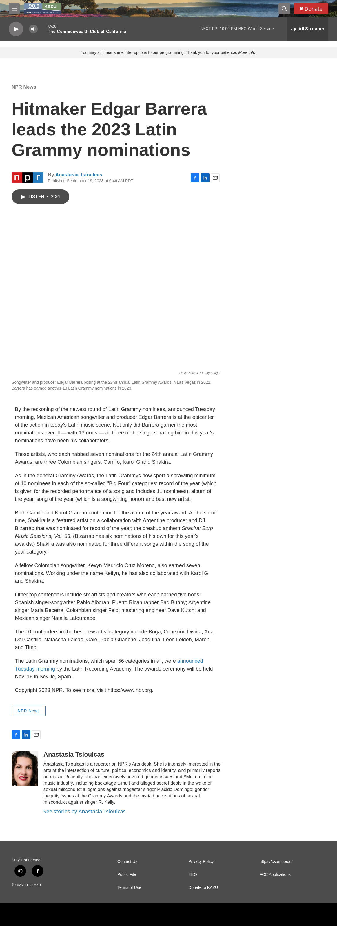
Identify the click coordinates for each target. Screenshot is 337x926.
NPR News (24, 87)
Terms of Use (129, 887)
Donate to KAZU (203, 887)
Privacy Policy (201, 861)
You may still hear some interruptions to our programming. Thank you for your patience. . (168, 52)
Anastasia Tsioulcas (78, 175)
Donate (314, 9)
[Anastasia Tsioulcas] (25, 768)
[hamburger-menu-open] (14, 8)
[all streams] (307, 29)
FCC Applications (275, 874)
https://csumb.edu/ (276, 861)
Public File (126, 874)
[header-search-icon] (284, 8)
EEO (192, 874)
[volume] (33, 29)
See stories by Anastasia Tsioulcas (84, 811)
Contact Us (127, 861)
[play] (16, 29)
